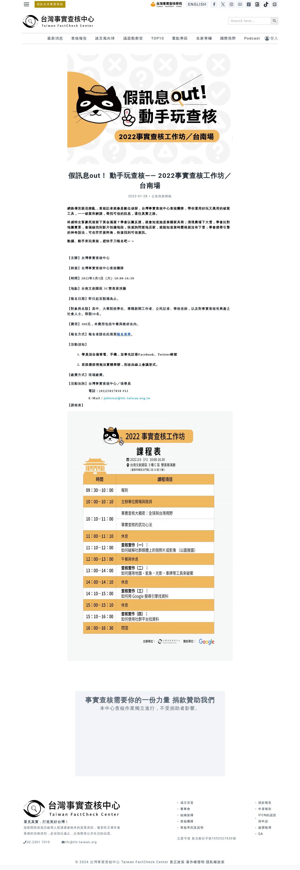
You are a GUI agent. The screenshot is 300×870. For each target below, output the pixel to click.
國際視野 (228, 38)
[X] (223, 4)
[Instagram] (231, 4)
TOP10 (157, 38)
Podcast (252, 38)
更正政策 (177, 862)
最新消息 (55, 38)
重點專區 (180, 38)
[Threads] (257, 4)
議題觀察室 (133, 38)
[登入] (271, 38)
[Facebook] (214, 4)
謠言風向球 (105, 38)
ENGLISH (197, 4)
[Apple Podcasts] (248, 4)
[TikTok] (266, 4)
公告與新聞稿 (162, 196)
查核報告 (79, 38)
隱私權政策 (215, 862)
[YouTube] (240, 4)
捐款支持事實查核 (50, 4)
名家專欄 (204, 38)
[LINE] (274, 4)
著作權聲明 (195, 862)
